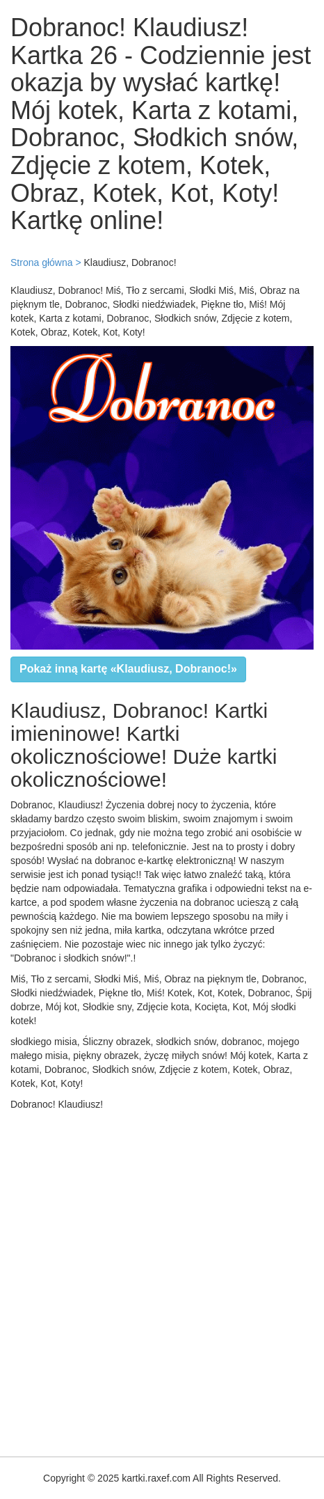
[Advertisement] (162, 1280)
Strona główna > (45, 262)
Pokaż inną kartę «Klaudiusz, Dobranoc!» (128, 669)
